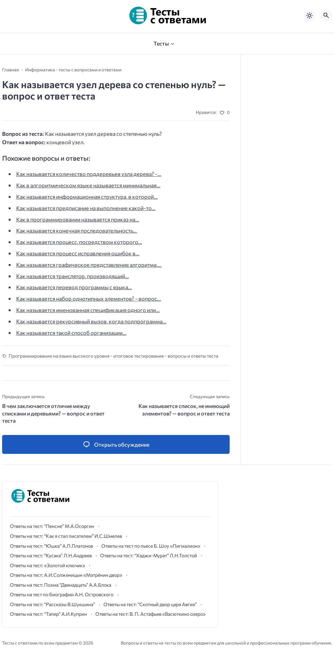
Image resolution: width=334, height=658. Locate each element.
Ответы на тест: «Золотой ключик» (47, 565)
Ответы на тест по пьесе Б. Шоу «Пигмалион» (150, 546)
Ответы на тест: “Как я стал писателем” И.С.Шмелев (66, 536)
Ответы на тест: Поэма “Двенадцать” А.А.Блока (60, 585)
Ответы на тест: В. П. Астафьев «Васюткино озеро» (150, 614)
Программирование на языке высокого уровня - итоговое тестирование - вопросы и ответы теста (113, 356)
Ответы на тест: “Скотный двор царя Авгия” (150, 604)
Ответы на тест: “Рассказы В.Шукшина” (52, 604)
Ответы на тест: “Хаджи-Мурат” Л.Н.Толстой (148, 555)
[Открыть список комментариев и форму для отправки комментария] (116, 444)
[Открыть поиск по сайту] (326, 15)
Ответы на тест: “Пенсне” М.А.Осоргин (52, 526)
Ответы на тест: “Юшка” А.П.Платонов (51, 546)
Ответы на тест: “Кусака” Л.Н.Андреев (51, 555)
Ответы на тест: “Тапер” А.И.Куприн (48, 614)
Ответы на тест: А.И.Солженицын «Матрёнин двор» (66, 575)
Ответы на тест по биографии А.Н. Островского (61, 594)
